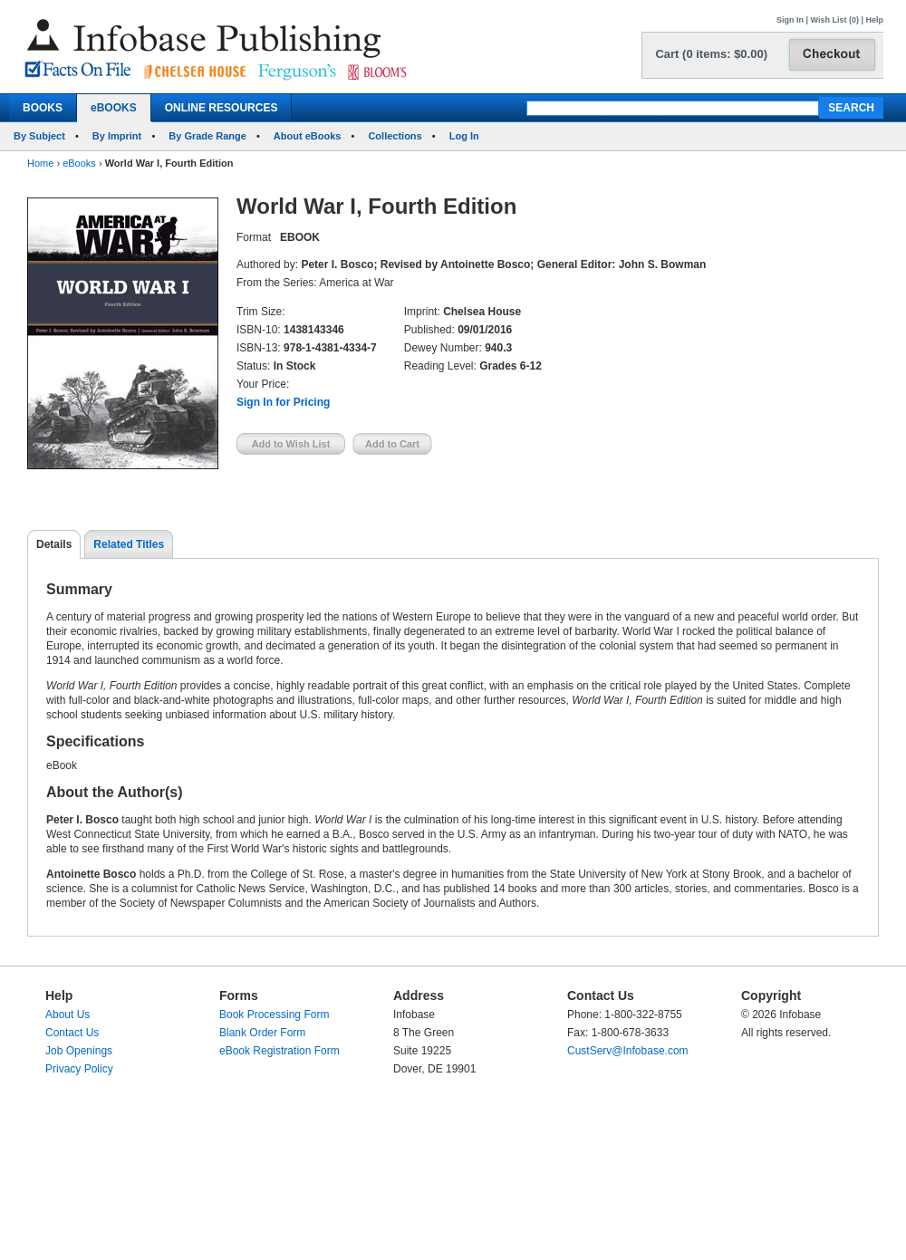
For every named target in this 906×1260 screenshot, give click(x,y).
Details (54, 544)
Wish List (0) (835, 19)
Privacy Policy (79, 1069)
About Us (67, 1014)
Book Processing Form (274, 1014)
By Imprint (116, 135)
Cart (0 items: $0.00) (711, 54)
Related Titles (128, 544)
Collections (394, 135)
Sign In (790, 19)
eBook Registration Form (279, 1050)
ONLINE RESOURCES (221, 107)
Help (874, 19)
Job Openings (78, 1050)
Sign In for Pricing (283, 402)
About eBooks (308, 135)
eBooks (79, 163)
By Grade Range (207, 135)
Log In (464, 135)
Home (40, 163)
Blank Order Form (262, 1032)
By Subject (39, 135)
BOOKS (43, 107)
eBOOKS (114, 107)
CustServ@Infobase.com (628, 1050)
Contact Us (72, 1032)
